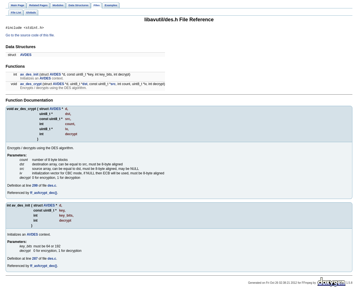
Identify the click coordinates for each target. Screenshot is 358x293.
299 (35, 186)
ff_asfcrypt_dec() (43, 194)
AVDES (25, 56)
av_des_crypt (31, 85)
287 (35, 259)
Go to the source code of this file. (30, 36)
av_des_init (29, 75)
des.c (52, 186)
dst (85, 85)
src (113, 85)
